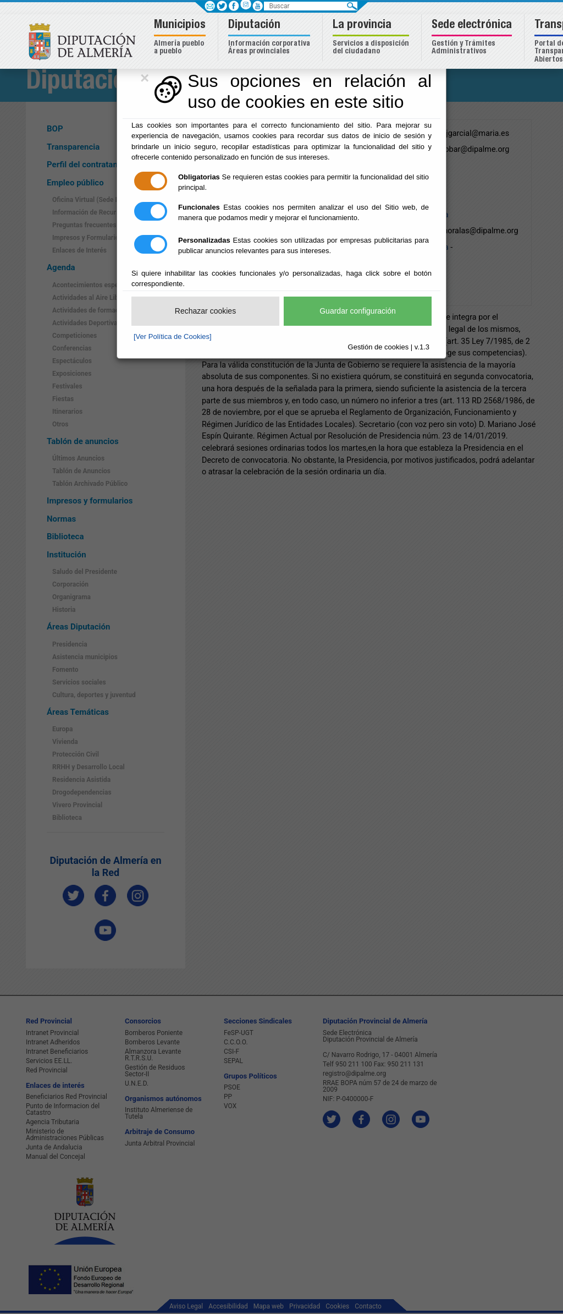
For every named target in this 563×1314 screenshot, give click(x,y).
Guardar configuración (357, 310)
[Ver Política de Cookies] (173, 336)
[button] (181, 37)
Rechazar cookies (205, 310)
